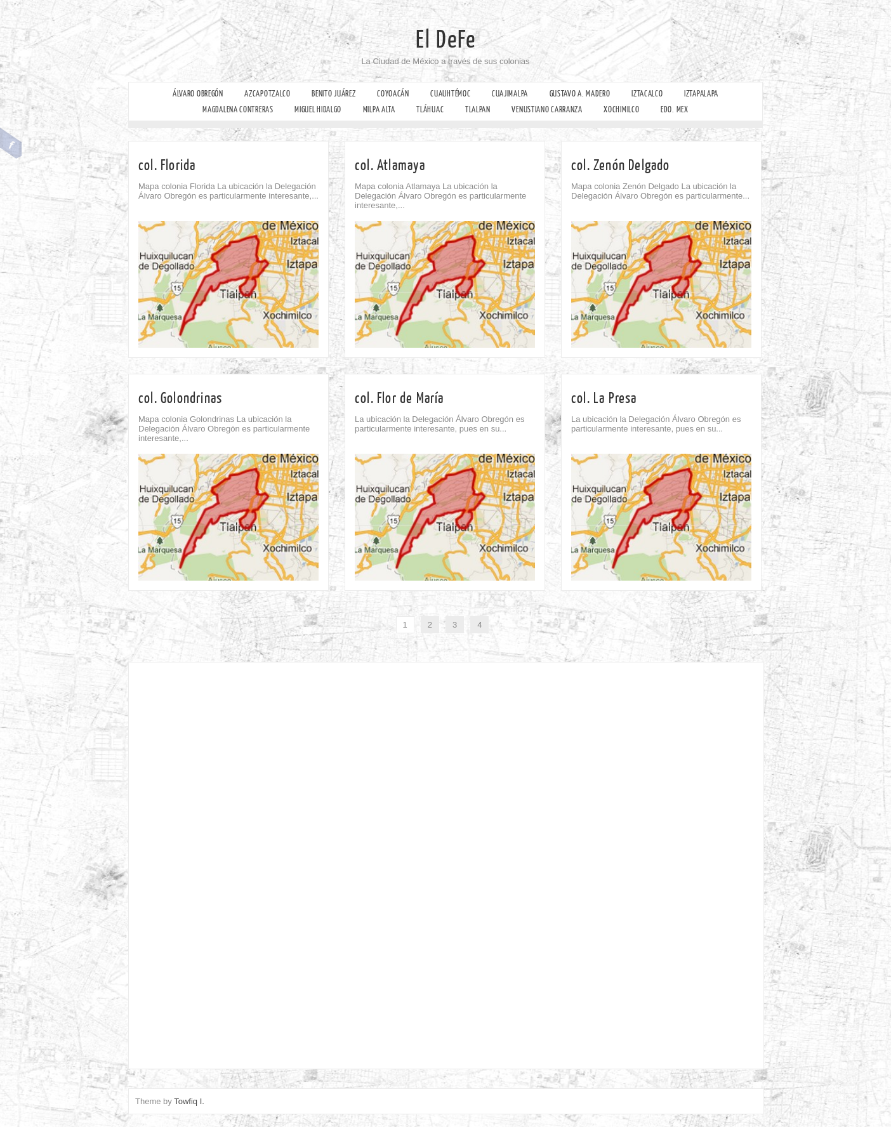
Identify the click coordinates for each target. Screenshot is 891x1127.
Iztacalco (647, 93)
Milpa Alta (379, 109)
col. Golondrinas (180, 398)
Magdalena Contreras (237, 109)
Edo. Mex (675, 109)
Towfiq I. (189, 1101)
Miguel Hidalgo (317, 109)
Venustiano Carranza (547, 109)
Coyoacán (393, 93)
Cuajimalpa (510, 93)
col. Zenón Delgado (620, 165)
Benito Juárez (333, 93)
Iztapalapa (701, 93)
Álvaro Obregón (198, 93)
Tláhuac (430, 109)
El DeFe (446, 40)
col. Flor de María (399, 398)
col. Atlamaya (390, 165)
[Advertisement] (217, 862)
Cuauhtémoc (450, 93)
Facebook (11, 143)
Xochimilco (621, 109)
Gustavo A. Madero (580, 93)
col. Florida (166, 165)
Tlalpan (478, 109)
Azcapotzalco (267, 93)
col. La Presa (604, 398)
